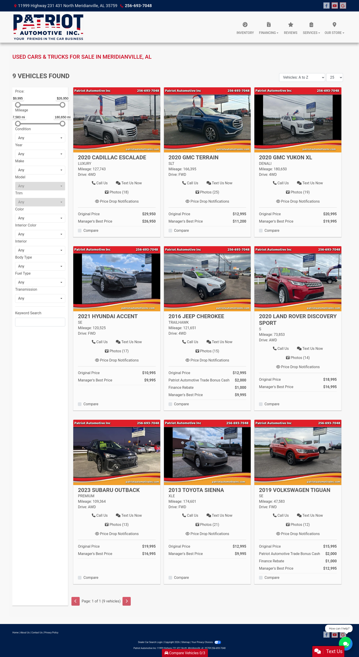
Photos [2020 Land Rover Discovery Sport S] (298, 358)
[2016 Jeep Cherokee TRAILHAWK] (207, 278)
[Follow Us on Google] (343, 5)
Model (20, 177)
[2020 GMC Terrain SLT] (207, 119)
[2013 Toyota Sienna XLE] (207, 452)
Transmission (26, 289)
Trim (18, 193)
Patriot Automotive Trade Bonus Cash (199, 380)
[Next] (126, 601)
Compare (90, 230)
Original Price (89, 214)
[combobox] (40, 138)
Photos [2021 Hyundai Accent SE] (117, 351)
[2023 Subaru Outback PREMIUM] (116, 452)
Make (19, 161)
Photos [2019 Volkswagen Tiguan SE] (298, 524)
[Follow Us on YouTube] (335, 5)
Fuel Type (23, 273)
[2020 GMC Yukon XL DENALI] (297, 119)
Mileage (21, 110)
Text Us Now (129, 183)
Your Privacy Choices (206, 642)
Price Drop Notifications (117, 201)
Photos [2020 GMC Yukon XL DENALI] (298, 192)
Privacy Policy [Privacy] (51, 632)
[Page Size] (334, 77)
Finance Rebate (181, 387)
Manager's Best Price (95, 221)
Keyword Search (28, 313)
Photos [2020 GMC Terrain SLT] (207, 192)
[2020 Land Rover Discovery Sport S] (297, 278)
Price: (19, 91)
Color (19, 209)
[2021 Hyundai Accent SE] (116, 278)
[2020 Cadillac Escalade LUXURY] (116, 119)
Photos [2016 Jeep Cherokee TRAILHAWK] (207, 351)
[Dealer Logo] (48, 27)
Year (18, 145)
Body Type (23, 257)
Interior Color (25, 225)
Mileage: (85, 169)
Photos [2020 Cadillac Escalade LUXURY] (117, 192)
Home (15, 632)
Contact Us (37, 632)
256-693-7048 (138, 5)
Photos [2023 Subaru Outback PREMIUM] (117, 524)
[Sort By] (302, 77)
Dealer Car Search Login (150, 642)
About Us (25, 632)
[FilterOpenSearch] (40, 322)
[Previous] (75, 601)
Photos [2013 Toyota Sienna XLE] (207, 524)
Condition (23, 129)
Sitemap (185, 642)
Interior (21, 241)
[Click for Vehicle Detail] (116, 160)
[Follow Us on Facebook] (326, 5)
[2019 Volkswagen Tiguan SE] (297, 452)
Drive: (82, 174)
